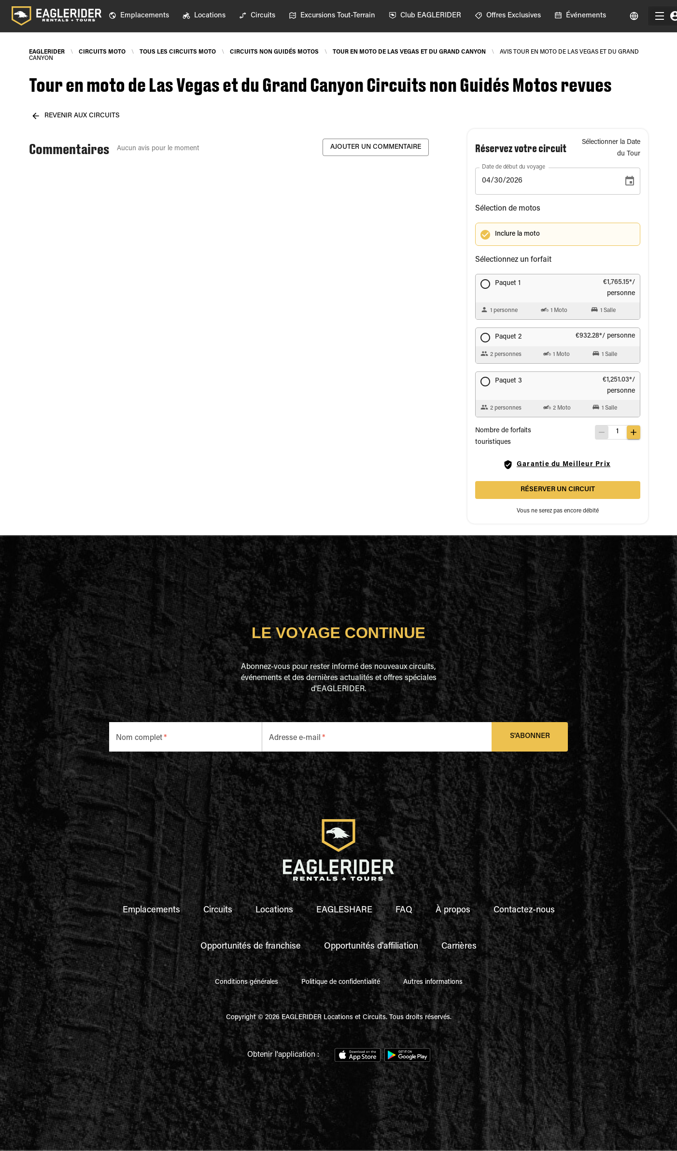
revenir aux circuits (76, 116)
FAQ (403, 910)
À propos (453, 910)
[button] (565, 234)
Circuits (217, 910)
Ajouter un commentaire (375, 147)
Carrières (459, 946)
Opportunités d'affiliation (371, 946)
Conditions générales (246, 982)
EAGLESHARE (344, 910)
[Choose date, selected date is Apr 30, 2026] (629, 181)
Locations (274, 910)
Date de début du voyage (513, 167)
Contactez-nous (524, 910)
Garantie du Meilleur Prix (557, 465)
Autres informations (433, 982)
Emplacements (151, 910)
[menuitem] (139, 16)
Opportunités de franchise (250, 946)
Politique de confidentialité (340, 982)
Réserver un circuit (557, 490)
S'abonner (530, 737)
